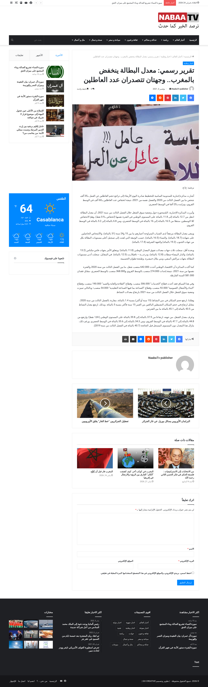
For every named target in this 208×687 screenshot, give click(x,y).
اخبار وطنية (166, 56)
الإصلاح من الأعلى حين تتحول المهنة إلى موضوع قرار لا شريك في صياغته (30, 114)
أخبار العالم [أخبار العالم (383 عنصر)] (144, 622)
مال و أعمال (79, 40)
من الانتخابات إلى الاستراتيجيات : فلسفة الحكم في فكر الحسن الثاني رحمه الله (177, 474)
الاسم (191, 549)
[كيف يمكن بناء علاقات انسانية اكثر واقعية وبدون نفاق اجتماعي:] (31, 645)
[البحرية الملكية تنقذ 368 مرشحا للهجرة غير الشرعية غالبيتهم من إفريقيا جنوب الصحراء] (46, 624)
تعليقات (19, 55)
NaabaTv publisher (180, 89)
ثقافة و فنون (132, 40)
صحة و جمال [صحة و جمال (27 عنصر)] (128, 639)
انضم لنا (31, 681)
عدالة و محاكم (150, 40)
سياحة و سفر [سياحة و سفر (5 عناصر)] (143, 639)
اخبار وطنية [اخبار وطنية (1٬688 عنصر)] (130, 628)
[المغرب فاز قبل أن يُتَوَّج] (95, 458)
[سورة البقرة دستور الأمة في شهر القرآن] (55, 101)
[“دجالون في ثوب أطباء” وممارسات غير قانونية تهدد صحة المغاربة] (46, 645)
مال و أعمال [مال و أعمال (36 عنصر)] (128, 645)
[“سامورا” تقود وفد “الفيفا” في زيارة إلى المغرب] (16, 634)
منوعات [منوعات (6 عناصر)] (115, 645)
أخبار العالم (180, 40)
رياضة (165, 40)
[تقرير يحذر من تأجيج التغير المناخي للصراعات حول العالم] (31, 624)
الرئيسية (193, 40)
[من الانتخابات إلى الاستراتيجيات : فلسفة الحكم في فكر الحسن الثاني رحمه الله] (176, 458)
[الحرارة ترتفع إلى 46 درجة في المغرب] (16, 645)
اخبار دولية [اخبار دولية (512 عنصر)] (117, 622)
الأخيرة (59, 55)
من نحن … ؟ (42, 681)
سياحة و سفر (114, 40)
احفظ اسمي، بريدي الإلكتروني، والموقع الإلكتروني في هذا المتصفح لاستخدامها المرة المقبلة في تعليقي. (145, 573)
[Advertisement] (39, 170)
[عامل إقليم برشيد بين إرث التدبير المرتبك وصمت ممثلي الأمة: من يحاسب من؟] (55, 131)
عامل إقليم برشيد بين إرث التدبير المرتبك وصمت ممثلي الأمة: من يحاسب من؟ (30, 129)
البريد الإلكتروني (186, 561)
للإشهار (13, 681)
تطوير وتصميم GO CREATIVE (155, 681)
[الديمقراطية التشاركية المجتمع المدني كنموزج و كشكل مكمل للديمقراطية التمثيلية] (46, 634)
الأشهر (39, 55)
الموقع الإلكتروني (125, 561)
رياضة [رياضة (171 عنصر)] (121, 633)
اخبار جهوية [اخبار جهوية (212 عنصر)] (130, 622)
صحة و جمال (96, 40)
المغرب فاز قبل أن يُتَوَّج (102, 471)
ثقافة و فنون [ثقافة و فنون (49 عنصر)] (143, 633)
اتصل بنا (21, 681)
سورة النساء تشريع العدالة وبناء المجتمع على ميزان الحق (137, 3)
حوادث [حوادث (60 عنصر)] (131, 633)
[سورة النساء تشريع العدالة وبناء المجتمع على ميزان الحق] (55, 72)
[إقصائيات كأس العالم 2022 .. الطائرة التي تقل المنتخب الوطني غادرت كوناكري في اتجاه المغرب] (16, 624)
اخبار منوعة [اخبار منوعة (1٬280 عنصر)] (144, 628)
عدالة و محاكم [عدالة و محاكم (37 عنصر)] (143, 645)
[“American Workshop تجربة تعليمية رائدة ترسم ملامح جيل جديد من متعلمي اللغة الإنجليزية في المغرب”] (31, 634)
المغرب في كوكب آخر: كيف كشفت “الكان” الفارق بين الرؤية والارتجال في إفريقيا (136, 474)
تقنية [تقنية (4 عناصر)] (119, 628)
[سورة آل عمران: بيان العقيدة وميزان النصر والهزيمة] (55, 86)
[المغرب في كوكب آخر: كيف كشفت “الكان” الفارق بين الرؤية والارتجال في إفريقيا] (135, 458)
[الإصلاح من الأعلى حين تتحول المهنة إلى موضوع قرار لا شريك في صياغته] (55, 115)
